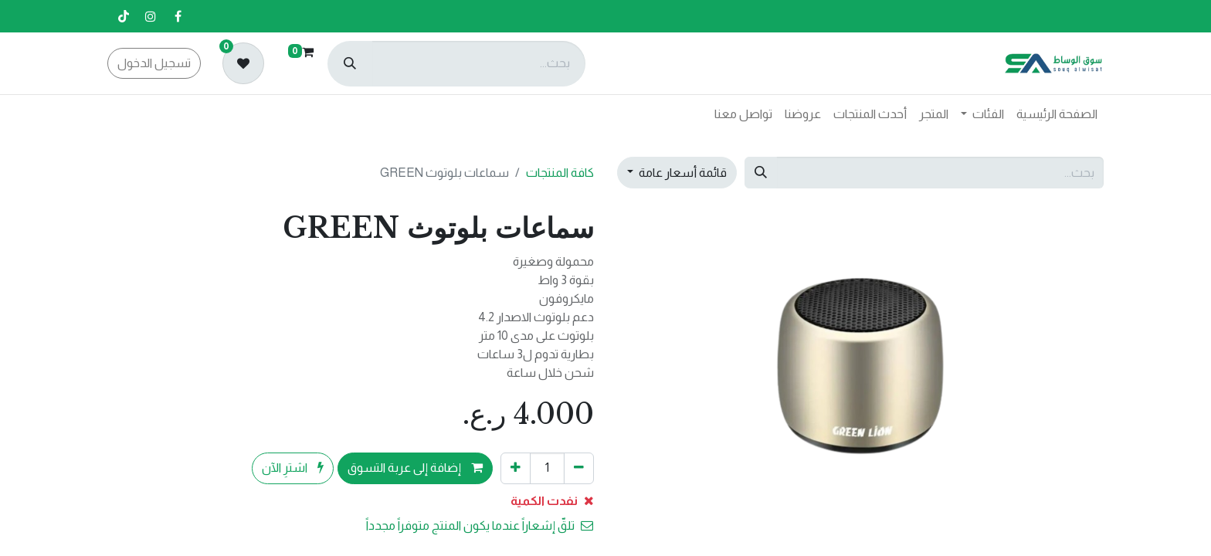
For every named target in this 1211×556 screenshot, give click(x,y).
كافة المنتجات (560, 172)
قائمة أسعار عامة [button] (681, 172)
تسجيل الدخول (154, 63)
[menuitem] (1057, 114)
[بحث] (349, 63)
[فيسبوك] (177, 16)
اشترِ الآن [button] (293, 467)
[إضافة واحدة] (515, 468)
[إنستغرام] (150, 16)
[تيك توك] (123, 16)
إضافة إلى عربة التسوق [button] (415, 467)
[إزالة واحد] (579, 468)
